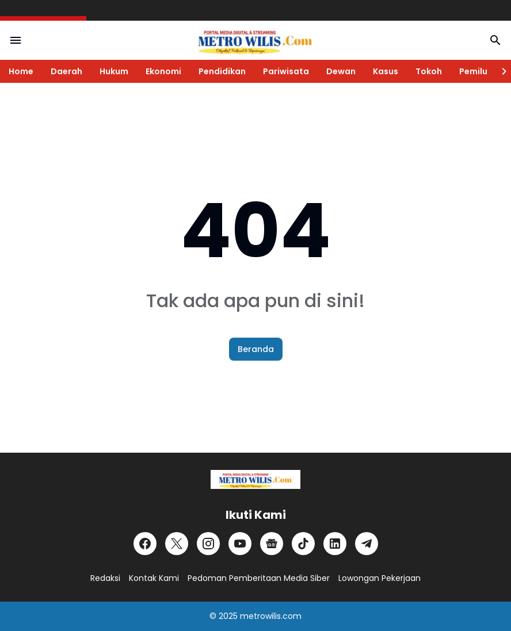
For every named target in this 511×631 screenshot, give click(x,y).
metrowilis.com (271, 616)
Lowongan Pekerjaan (379, 578)
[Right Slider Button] (499, 71)
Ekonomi (163, 71)
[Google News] (271, 543)
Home (21, 71)
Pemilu (473, 71)
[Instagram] (208, 543)
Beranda (256, 349)
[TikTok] (303, 543)
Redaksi (105, 578)
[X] (176, 543)
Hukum (114, 71)
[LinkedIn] (334, 543)
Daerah (66, 71)
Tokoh (428, 71)
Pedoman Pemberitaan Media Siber (259, 578)
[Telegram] (366, 543)
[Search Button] (495, 40)
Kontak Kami (154, 578)
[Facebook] (145, 543)
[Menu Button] (15, 40)
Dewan (341, 71)
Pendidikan (222, 71)
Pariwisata (286, 71)
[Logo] (255, 479)
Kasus (385, 71)
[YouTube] (239, 543)
